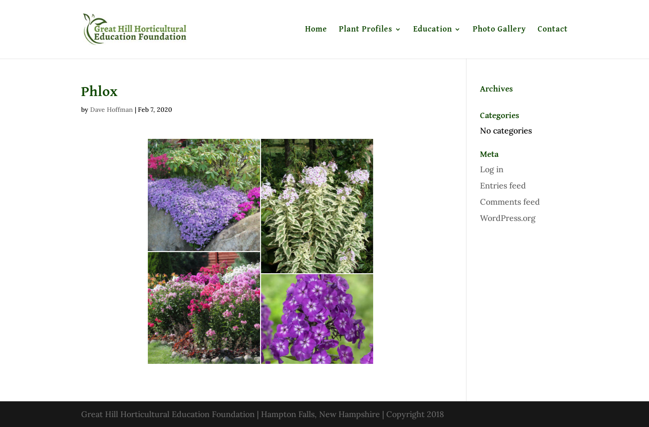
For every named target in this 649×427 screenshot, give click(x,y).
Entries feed (503, 185)
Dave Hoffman (111, 110)
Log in (491, 169)
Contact (553, 29)
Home (316, 29)
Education (432, 29)
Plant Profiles (366, 29)
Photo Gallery (499, 29)
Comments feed (510, 202)
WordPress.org (507, 218)
